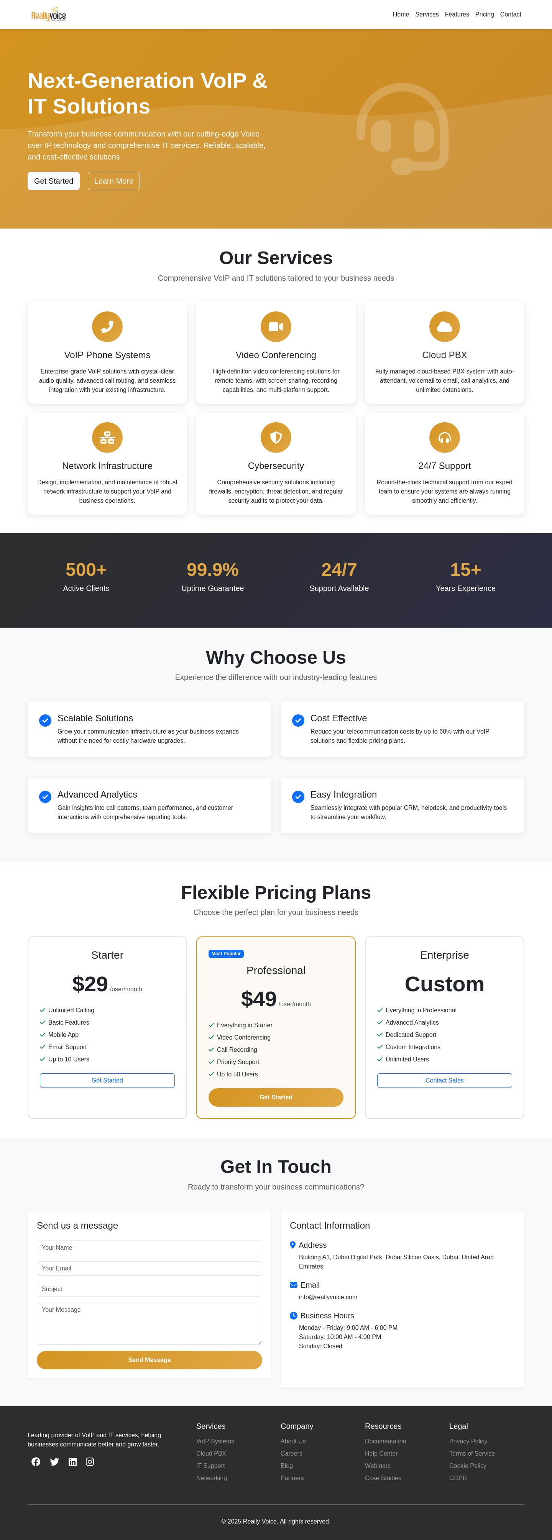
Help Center (381, 1453)
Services (427, 14)
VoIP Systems (215, 1441)
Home (401, 14)
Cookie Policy (467, 1466)
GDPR (458, 1478)
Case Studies (383, 1478)
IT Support (210, 1466)
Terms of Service (472, 1453)
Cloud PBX (211, 1453)
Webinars (378, 1466)
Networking (211, 1478)
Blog (287, 1466)
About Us (293, 1441)
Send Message (149, 1360)
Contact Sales (445, 1080)
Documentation (385, 1441)
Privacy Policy (468, 1441)
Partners (292, 1478)
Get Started (53, 181)
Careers (291, 1453)
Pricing (484, 14)
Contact (510, 14)
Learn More (113, 181)
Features (457, 14)
